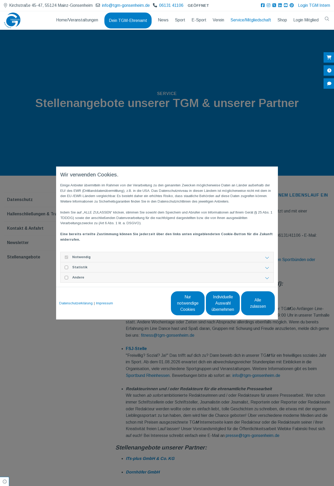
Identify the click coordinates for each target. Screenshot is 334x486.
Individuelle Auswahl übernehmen (201, 303)
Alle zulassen (251, 303)
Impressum (104, 303)
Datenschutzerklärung (76, 303)
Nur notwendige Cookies (151, 303)
